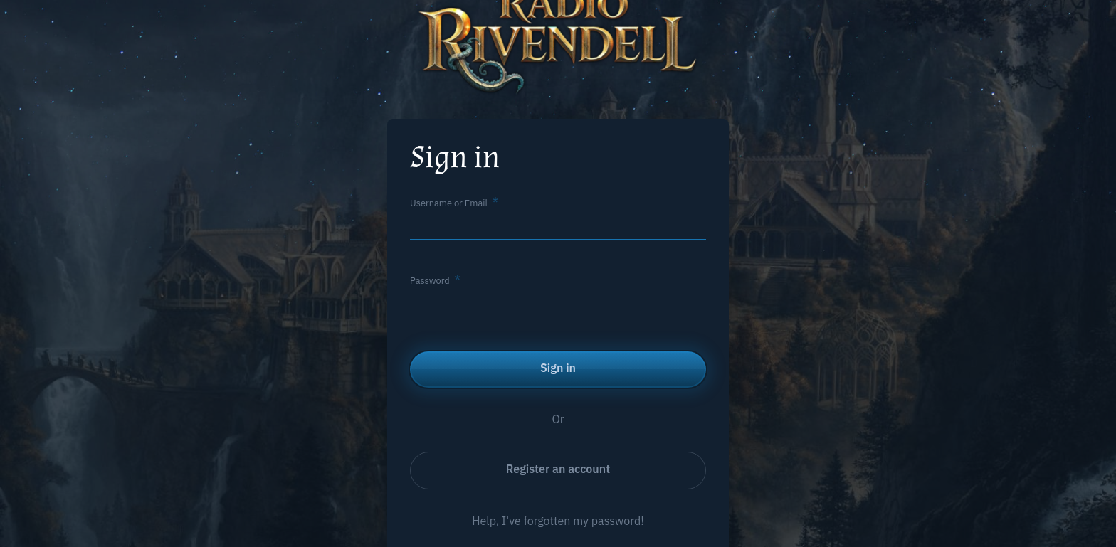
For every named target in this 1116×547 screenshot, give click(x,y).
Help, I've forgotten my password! (558, 521)
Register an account (558, 469)
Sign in (558, 368)
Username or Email (449, 203)
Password (430, 281)
